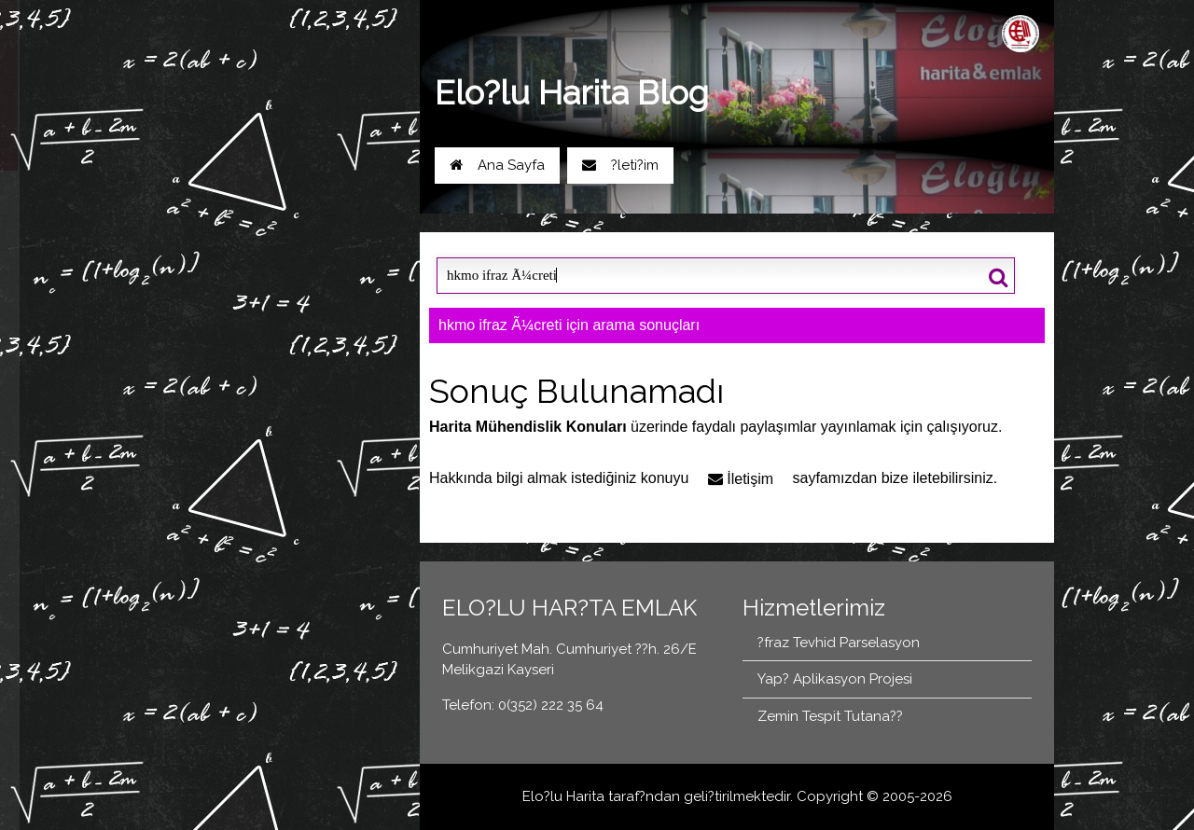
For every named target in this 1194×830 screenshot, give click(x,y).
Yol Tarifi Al (221, 210)
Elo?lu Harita (563, 796)
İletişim (740, 479)
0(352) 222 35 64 (339, 210)
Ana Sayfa (497, 165)
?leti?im (620, 165)
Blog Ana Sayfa (224, 268)
